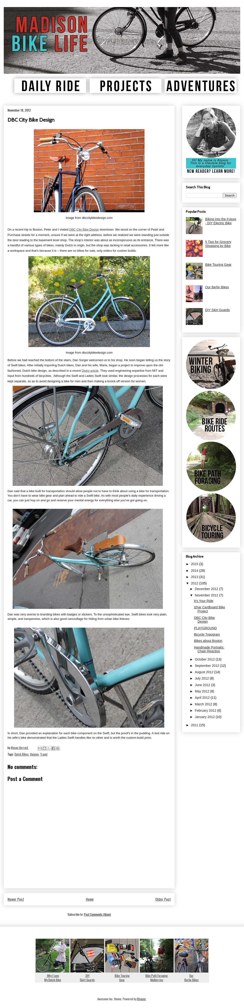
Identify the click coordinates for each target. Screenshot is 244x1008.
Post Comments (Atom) (97, 914)
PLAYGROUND (205, 628)
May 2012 (202, 691)
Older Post (163, 899)
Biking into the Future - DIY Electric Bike (220, 221)
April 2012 (202, 697)
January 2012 (205, 717)
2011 (195, 725)
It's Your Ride (203, 601)
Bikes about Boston (208, 641)
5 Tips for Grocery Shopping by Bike (218, 244)
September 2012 (207, 666)
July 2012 (202, 678)
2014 (195, 570)
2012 (195, 583)
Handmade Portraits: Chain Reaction (209, 649)
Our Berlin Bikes (217, 287)
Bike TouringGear (122, 975)
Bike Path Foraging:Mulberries (157, 975)
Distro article (90, 370)
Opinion (34, 754)
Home (90, 899)
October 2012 (205, 659)
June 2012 (203, 685)
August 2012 (204, 672)
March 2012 (204, 704)
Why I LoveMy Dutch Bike (52, 975)
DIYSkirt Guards (87, 975)
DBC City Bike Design (84, 229)
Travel (43, 754)
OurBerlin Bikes (191, 975)
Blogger (141, 998)
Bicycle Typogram (207, 634)
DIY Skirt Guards (217, 310)
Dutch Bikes (22, 754)
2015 (195, 564)
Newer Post (16, 899)
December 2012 (207, 589)
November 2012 (207, 595)
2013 (195, 577)
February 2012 (206, 710)
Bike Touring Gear (218, 264)
